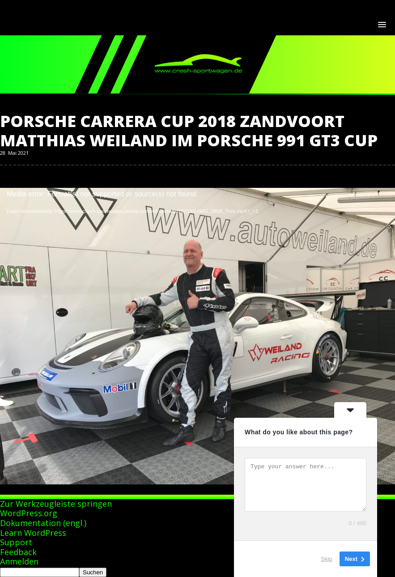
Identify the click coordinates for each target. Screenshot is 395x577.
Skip (326, 559)
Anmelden (19, 561)
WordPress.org (28, 513)
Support (16, 542)
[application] (197, 299)
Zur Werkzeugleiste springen (56, 503)
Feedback (18, 552)
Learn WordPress (33, 532)
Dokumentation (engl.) (43, 523)
